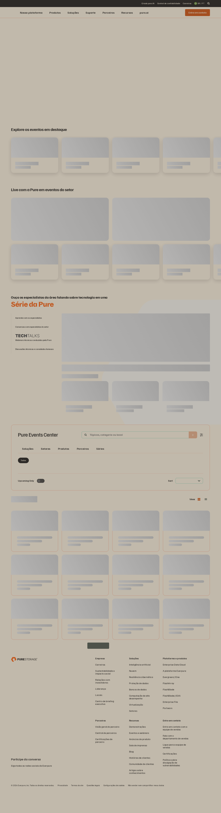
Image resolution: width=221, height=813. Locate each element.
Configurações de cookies (114, 809)
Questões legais (93, 809)
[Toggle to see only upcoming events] (41, 504)
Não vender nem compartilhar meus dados (146, 809)
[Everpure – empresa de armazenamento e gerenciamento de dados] (24, 682)
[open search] (208, 3)
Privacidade (63, 809)
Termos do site (77, 809)
